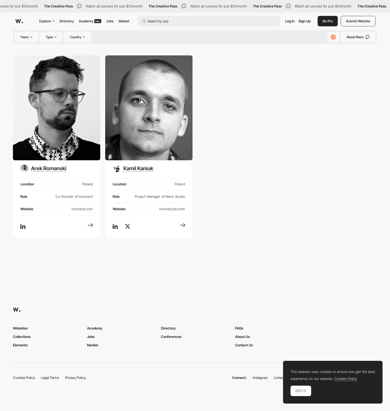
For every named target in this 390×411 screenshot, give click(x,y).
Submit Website (358, 21)
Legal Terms (50, 377)
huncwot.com (82, 209)
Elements (20, 345)
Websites (20, 328)
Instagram (260, 377)
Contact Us (244, 345)
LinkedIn (280, 377)
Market (124, 21)
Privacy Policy (75, 377)
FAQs (239, 328)
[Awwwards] (19, 21)
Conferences (171, 336)
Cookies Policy (24, 377)
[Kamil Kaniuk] (133, 168)
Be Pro (328, 21)
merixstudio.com (172, 209)
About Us (242, 336)
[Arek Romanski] (43, 168)
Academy (90, 21)
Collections (22, 336)
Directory (66, 21)
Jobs (110, 21)
